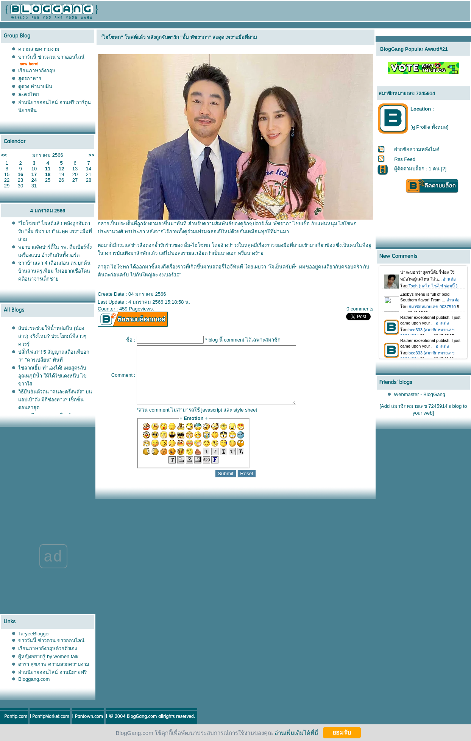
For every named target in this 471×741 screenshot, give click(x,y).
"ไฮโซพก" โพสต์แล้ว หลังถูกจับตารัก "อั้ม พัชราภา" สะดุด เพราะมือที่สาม (55, 231)
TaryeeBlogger (34, 645)
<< (4, 155)
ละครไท (28, 94)
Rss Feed (404, 159)
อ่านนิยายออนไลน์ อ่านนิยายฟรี (52, 683)
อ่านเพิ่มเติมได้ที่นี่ (296, 732)
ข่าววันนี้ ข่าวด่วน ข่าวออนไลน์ (51, 57)
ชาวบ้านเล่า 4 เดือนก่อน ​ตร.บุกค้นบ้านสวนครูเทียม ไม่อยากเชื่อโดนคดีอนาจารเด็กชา (54, 271)
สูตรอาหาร (29, 78)
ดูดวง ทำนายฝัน (35, 86)
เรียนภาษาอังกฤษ (37, 70)
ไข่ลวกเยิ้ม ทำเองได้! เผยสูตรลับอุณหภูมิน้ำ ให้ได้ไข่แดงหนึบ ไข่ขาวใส (52, 376)
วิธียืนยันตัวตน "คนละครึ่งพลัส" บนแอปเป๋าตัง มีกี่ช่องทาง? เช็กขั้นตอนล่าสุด (55, 399)
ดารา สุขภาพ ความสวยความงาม (53, 676)
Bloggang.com (34, 690)
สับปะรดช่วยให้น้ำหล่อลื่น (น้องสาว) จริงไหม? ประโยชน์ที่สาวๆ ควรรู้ (52, 336)
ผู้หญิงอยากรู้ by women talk (48, 668)
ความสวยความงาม (38, 49)
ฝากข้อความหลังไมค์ (417, 149)
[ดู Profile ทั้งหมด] (429, 127)
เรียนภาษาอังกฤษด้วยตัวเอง (47, 660)
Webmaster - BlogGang (419, 394)
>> (91, 155)
